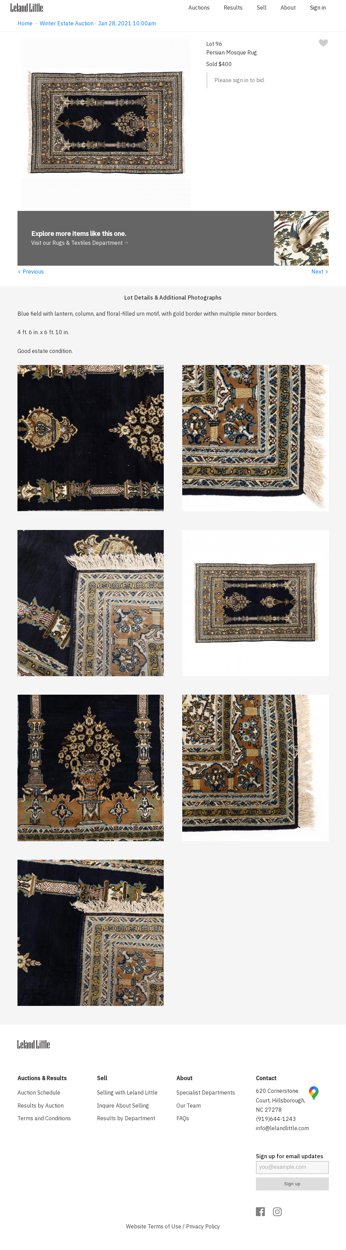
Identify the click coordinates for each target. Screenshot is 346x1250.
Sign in (318, 7)
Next (320, 271)
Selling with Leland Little (127, 1092)
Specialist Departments (205, 1092)
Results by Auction (40, 1105)
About (288, 7)
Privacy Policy (203, 1226)
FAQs (182, 1118)
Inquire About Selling (123, 1105)
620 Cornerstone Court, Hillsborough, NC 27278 (280, 1100)
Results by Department (126, 1118)
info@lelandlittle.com (282, 1128)
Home (25, 23)
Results (233, 7)
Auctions (199, 7)
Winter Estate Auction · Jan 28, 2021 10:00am (98, 23)
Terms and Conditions (44, 1118)
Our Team (188, 1105)
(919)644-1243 (276, 1118)
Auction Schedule (38, 1092)
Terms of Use (164, 1226)
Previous (30, 271)
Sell (262, 7)
